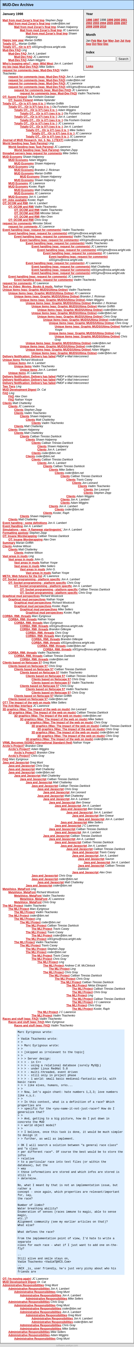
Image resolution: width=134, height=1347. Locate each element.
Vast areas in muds (15, 556)
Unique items (11, 359)
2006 (117, 23)
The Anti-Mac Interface (17, 705)
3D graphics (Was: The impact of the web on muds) (36, 709)
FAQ (5, 393)
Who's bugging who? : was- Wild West (28, 63)
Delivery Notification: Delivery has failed (29, 356)
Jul (122, 40)
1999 (110, 20)
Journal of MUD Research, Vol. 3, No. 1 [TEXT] (33, 140)
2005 (110, 23)
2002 (89, 23)
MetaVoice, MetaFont (16, 889)
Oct (94, 44)
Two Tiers (9, 386)
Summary (9, 542)
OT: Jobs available (15, 200)
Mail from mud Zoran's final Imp (24, 20)
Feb (93, 40)
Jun (117, 40)
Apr (105, 40)
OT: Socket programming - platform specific (31, 579)
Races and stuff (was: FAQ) (20, 1018)
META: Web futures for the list (22, 576)
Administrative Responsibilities (23, 1285)
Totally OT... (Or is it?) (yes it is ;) (24, 103)
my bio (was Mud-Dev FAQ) (20, 66)
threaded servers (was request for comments (32, 153)
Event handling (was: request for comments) (32, 230)
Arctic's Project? (14, 746)
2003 (96, 23)
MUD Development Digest (19, 389)
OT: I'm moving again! (17, 1278)
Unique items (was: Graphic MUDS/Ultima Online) (35, 289)
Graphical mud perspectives (21, 596)
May (111, 40)
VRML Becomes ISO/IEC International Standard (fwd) (37, 742)
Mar (99, 40)
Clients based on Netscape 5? (22, 662)
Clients (7, 403)
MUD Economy (12, 156)
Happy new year (13, 40)
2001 (124, 20)
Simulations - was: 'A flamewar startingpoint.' (32, 529)
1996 (89, 20)
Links (89, 66)
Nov (100, 44)
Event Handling (13, 526)
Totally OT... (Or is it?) (17, 47)
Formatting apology (16, 532)
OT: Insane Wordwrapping (20, 536)
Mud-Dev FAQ (12, 50)
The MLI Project (13, 905)
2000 (117, 20)
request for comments (17, 223)
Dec (105, 44)
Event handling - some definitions (25, 523)
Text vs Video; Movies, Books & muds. (28, 286)
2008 (89, 26)
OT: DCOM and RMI (15, 203)
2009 (96, 26)
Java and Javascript (16, 762)
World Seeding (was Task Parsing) (25, 143)
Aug (127, 40)
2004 (103, 23)
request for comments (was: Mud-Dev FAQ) (31, 70)
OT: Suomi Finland (15, 97)
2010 (103, 26)
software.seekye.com (67, 1345)
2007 (124, 23)
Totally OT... (10, 43)
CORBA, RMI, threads (17, 616)
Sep (88, 44)
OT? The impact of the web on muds (27, 702)
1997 (96, 20)
